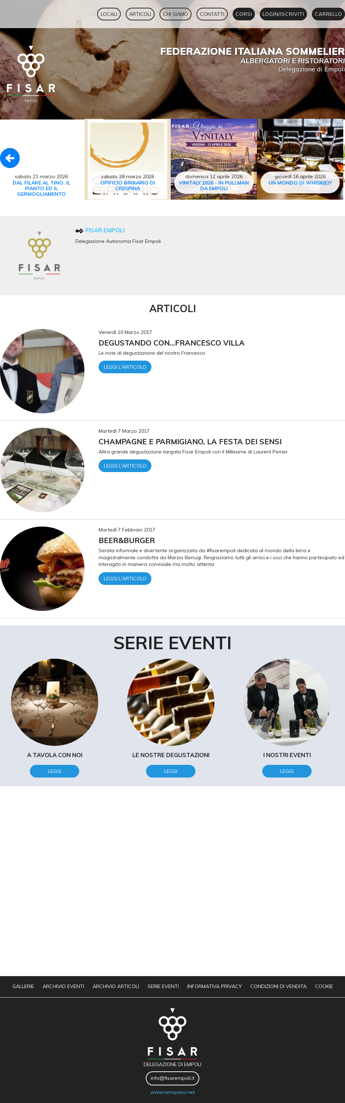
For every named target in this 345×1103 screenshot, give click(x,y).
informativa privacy (214, 986)
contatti (212, 14)
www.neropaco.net (172, 1092)
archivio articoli (116, 986)
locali (109, 14)
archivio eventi (63, 986)
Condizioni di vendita (278, 986)
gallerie (23, 986)
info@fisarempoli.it (172, 1078)
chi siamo (175, 14)
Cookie (324, 986)
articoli (140, 14)
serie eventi (163, 986)
